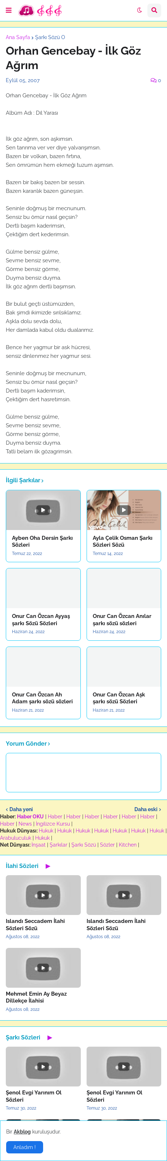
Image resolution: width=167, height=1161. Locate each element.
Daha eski (146, 809)
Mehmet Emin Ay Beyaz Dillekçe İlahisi (36, 997)
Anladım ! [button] (24, 1147)
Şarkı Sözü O (50, 37)
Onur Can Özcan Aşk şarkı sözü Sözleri (119, 698)
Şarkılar (58, 845)
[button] (8, 10)
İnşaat (39, 845)
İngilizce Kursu (53, 824)
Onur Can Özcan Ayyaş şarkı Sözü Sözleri (41, 620)
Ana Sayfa (18, 37)
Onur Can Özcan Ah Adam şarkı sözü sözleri (42, 698)
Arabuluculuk (15, 838)
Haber (55, 816)
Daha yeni (21, 809)
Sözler (107, 845)
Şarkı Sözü (83, 845)
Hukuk (46, 831)
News (25, 824)
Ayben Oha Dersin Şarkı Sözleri (42, 541)
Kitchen (128, 845)
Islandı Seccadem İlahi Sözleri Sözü (35, 925)
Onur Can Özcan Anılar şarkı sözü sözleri (122, 620)
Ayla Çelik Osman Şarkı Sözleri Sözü (123, 541)
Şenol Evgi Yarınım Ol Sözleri (34, 1096)
